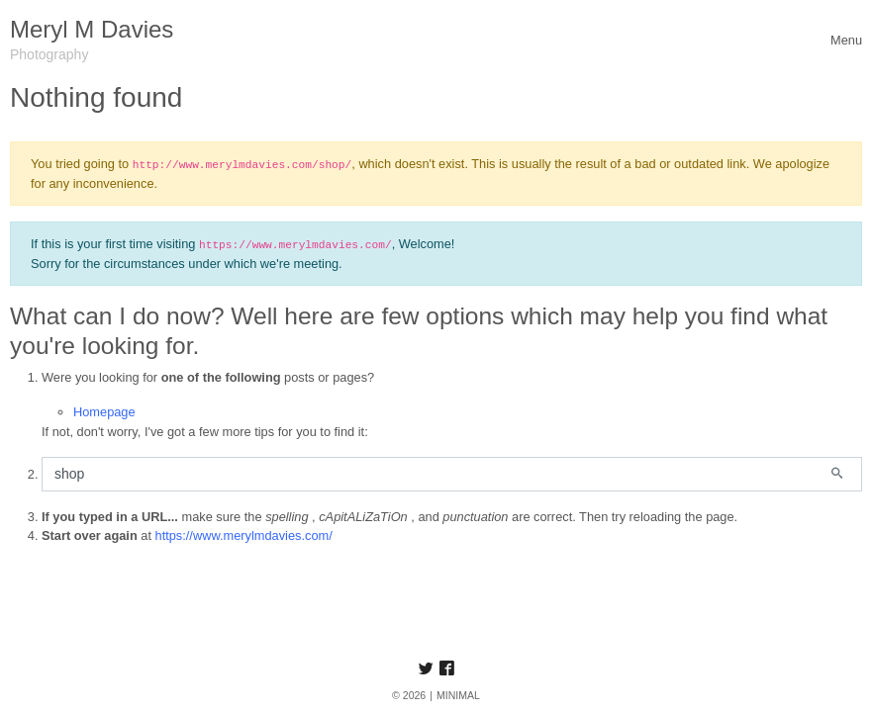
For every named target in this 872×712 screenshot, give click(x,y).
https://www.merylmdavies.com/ (244, 535)
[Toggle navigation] (846, 40)
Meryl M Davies (91, 29)
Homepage (104, 411)
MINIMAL (458, 695)
